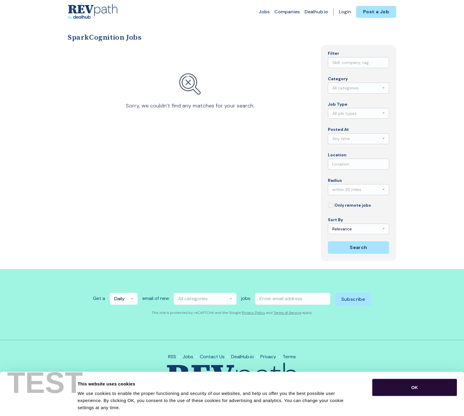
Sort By (335, 219)
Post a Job (376, 12)
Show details (310, 404)
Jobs (264, 12)
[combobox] (358, 88)
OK (414, 364)
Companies (287, 12)
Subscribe (353, 299)
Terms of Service (287, 312)
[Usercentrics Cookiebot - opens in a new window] (38, 404)
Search (358, 247)
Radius (335, 180)
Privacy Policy (253, 312)
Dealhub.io (316, 12)
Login (345, 12)
